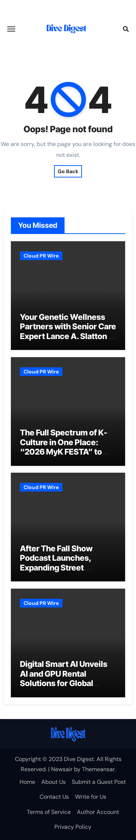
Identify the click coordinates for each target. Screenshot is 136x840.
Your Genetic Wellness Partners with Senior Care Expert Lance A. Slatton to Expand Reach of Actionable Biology (68, 336)
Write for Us (90, 797)
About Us (53, 782)
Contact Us (54, 797)
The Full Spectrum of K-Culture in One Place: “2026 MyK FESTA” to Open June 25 (63, 447)
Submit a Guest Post (99, 782)
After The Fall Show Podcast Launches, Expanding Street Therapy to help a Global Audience (64, 568)
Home (27, 782)
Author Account (98, 812)
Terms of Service (49, 812)
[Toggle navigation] (11, 29)
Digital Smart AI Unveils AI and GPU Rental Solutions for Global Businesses (63, 678)
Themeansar (98, 769)
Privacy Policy (72, 827)
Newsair (62, 769)
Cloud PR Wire (41, 255)
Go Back (68, 171)
